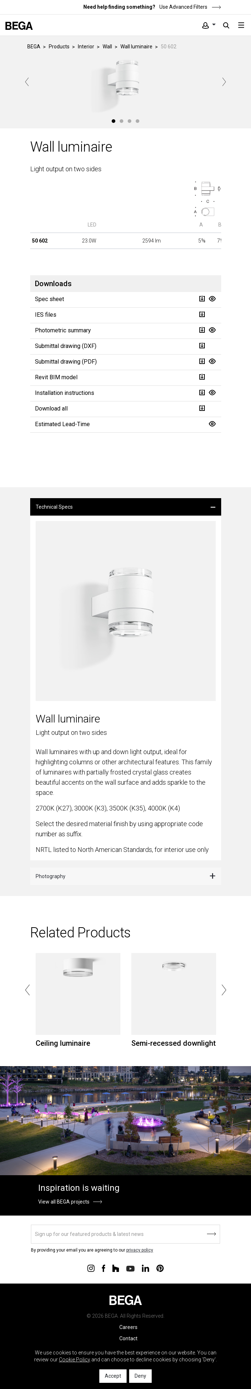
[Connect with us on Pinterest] (160, 1268)
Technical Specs (54, 507)
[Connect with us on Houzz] (115, 1268)
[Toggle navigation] (241, 25)
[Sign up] (125, 1234)
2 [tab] (121, 121)
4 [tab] (137, 121)
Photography (50, 876)
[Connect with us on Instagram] (91, 1268)
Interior (86, 46)
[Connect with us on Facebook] (103, 1268)
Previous (27, 81)
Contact (128, 1338)
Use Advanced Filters (189, 7)
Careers (128, 1327)
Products (59, 46)
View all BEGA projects (63, 1202)
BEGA (33, 46)
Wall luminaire (136, 46)
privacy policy (139, 1250)
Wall (107, 46)
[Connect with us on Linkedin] (145, 1268)
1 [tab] (113, 121)
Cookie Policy (74, 1359)
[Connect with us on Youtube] (130, 1268)
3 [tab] (129, 121)
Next (224, 81)
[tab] (125, 507)
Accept (113, 1376)
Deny (140, 1376)
